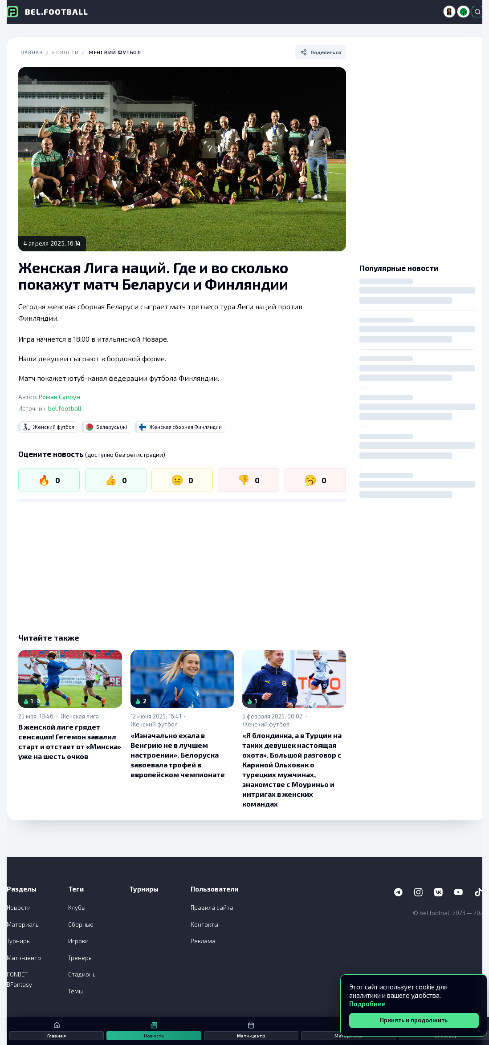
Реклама (203, 940)
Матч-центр (24, 957)
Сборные (81, 924)
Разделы (22, 889)
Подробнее (367, 1004)
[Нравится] (116, 480)
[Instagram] (418, 892)
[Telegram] (398, 892)
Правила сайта (212, 907)
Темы (75, 991)
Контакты (204, 924)
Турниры (19, 940)
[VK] (438, 892)
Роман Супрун (59, 396)
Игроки (78, 940)
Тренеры (80, 957)
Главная (30, 52)
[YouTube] (458, 892)
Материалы (23, 924)
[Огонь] (49, 480)
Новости (65, 52)
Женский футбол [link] (154, 724)
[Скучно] (315, 480)
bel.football (65, 408)
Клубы (77, 907)
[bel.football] (47, 11)
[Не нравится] (248, 480)
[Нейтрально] (182, 480)
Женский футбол (115, 52)
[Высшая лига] (463, 11)
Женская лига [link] (80, 716)
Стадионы (82, 974)
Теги (76, 889)
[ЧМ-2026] (449, 11)
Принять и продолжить (414, 1020)
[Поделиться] (320, 52)
